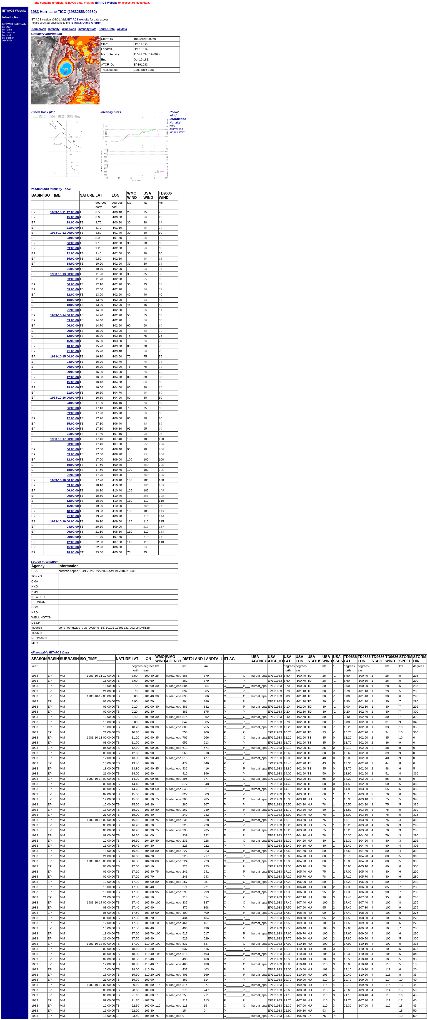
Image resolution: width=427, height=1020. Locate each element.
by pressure (8, 32)
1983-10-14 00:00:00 (64, 315)
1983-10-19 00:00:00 (64, 521)
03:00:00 (73, 238)
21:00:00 (73, 227)
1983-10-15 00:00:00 (64, 356)
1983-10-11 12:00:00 (64, 212)
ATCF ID (7, 40)
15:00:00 (73, 217)
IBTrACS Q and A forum (86, 22)
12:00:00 (73, 253)
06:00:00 (73, 243)
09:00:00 (73, 248)
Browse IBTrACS (14, 23)
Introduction (11, 17)
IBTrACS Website (106, 2)
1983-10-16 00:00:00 (64, 397)
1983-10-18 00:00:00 (64, 480)
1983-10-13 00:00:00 (64, 274)
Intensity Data (87, 29)
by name (7, 29)
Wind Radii (69, 29)
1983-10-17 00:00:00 (64, 439)
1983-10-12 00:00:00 (64, 232)
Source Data (107, 29)
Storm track (38, 29)
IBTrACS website (78, 19)
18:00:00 (73, 222)
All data (122, 29)
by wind (6, 35)
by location (8, 37)
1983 (35, 12)
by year (6, 26)
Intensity (53, 29)
